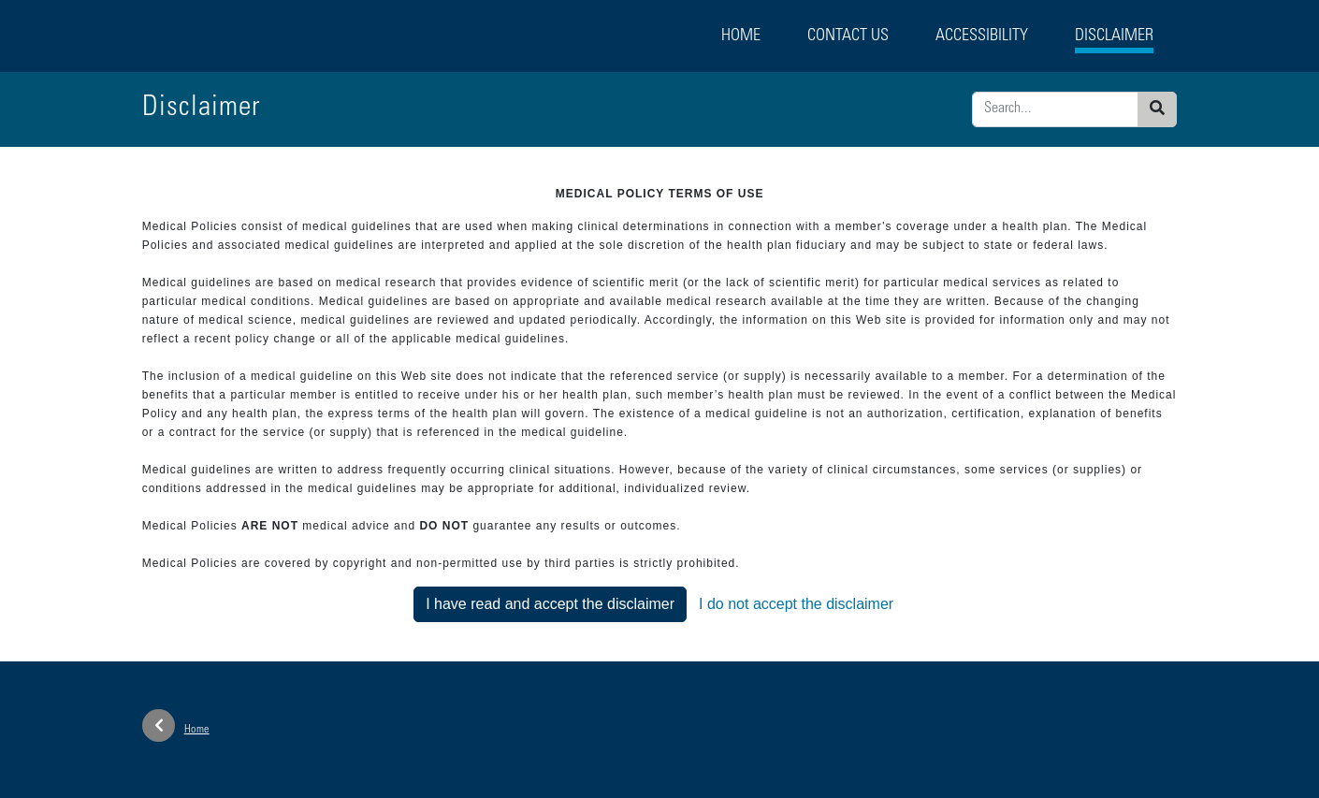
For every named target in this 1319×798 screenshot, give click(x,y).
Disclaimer (1114, 36)
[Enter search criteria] (1055, 109)
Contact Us (848, 36)
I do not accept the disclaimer (796, 604)
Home (741, 36)
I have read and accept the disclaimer (550, 604)
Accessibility (981, 36)
